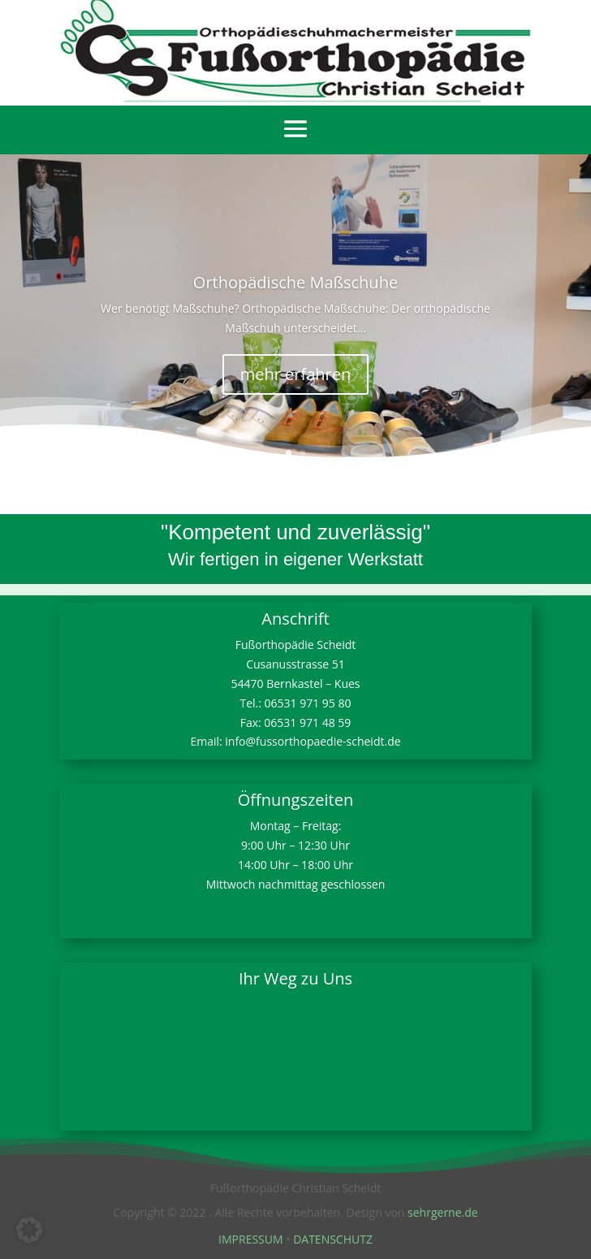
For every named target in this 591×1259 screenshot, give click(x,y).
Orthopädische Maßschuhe (295, 282)
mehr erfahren (296, 374)
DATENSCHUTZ (333, 1239)
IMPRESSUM (250, 1239)
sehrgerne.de (443, 1212)
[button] (29, 1230)
